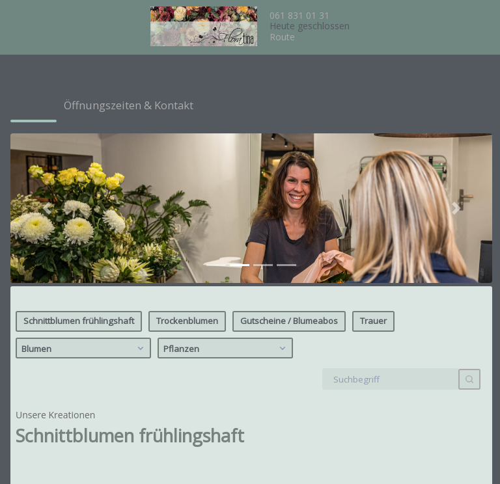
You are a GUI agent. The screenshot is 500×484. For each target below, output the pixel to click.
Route (282, 37)
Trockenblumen (187, 168)
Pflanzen (226, 195)
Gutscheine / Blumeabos (289, 168)
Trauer (373, 168)
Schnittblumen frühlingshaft (78, 168)
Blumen (84, 195)
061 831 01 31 (299, 15)
